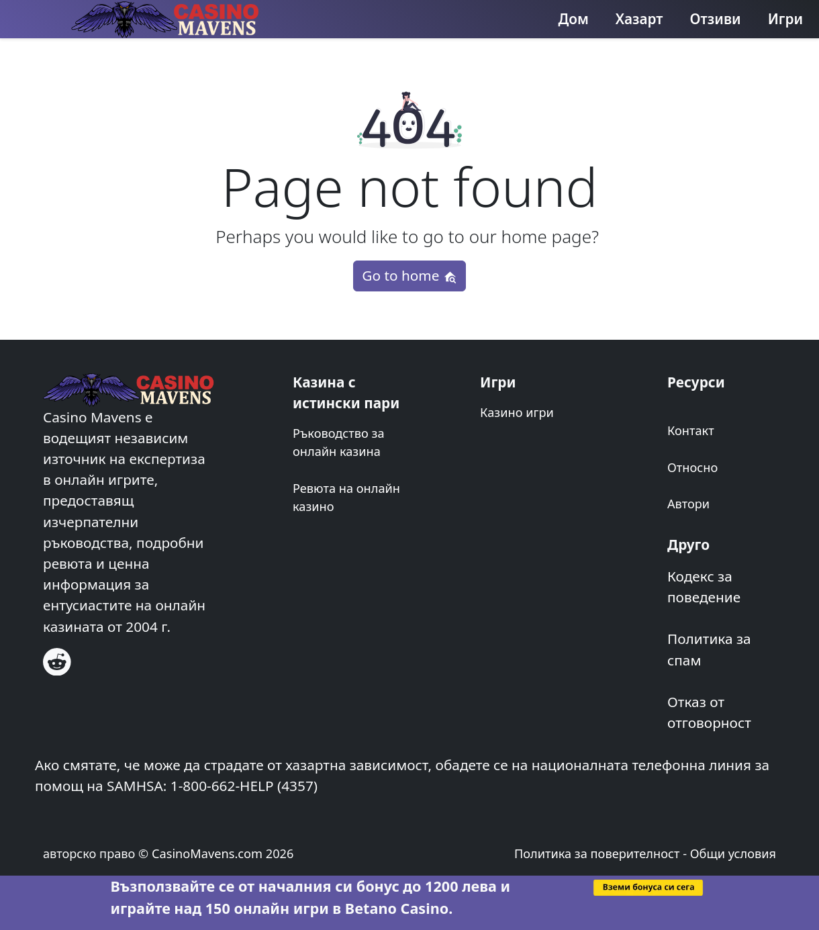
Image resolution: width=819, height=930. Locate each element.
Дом (574, 18)
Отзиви (715, 18)
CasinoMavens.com (207, 853)
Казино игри (517, 412)
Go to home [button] (409, 275)
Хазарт (639, 18)
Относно (692, 467)
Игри (785, 18)
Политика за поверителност (597, 853)
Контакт (690, 430)
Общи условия (733, 853)
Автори (688, 504)
